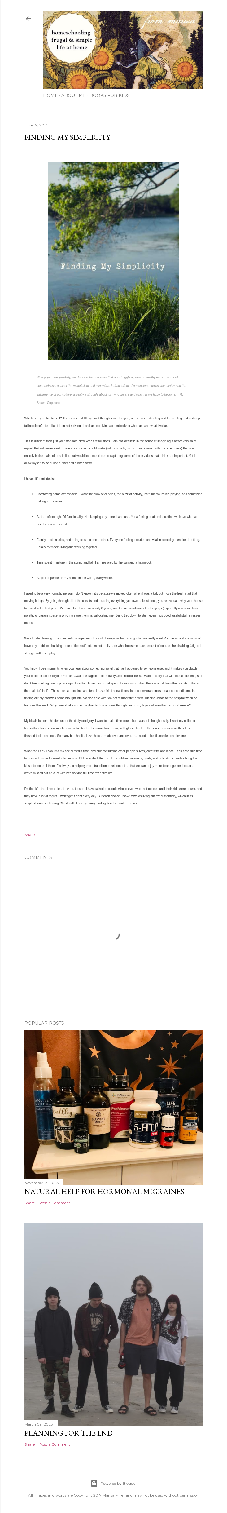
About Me (73, 95)
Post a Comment (54, 1203)
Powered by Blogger (113, 1483)
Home (50, 95)
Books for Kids (109, 95)
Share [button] (29, 834)
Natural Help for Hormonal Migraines (104, 1191)
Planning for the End (68, 1433)
